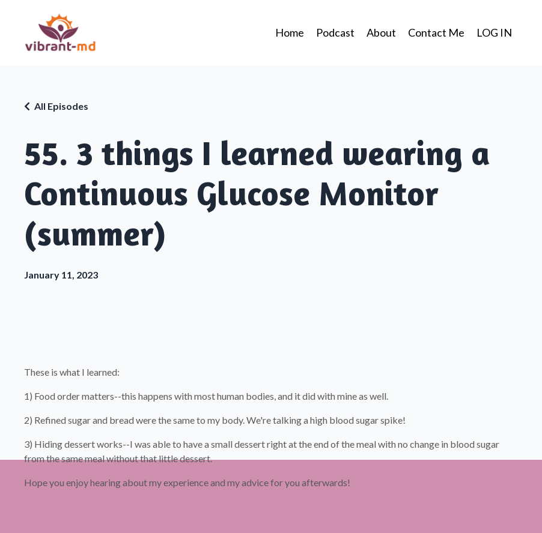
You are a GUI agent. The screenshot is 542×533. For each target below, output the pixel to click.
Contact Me (436, 32)
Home (289, 32)
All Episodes (61, 106)
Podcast (335, 32)
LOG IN (494, 32)
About (381, 32)
